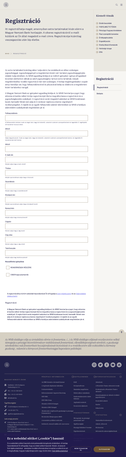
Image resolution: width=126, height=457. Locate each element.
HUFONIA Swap (47, 400)
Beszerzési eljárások (80, 406)
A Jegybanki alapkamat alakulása (52, 386)
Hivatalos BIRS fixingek (49, 407)
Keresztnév (9, 208)
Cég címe (8, 235)
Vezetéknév (10, 182)
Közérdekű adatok (102, 401)
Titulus (8, 168)
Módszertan (99, 427)
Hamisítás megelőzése (81, 389)
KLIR (75, 382)
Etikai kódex (100, 408)
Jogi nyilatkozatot (64, 294)
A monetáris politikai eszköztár (52, 420)
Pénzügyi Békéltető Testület (83, 427)
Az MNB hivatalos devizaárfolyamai (53, 382)
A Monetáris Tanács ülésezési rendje (108, 386)
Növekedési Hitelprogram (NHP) (52, 417)
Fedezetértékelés (47, 389)
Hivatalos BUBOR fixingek (50, 404)
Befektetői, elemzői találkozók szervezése (55, 424)
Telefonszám (10, 248)
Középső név (10, 195)
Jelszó (7, 129)
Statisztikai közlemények (104, 420)
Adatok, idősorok (101, 424)
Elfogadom (104, 449)
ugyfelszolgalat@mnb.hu (16, 414)
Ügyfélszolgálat (79, 424)
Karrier (98, 404)
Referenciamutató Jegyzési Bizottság (54, 393)
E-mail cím (9, 155)
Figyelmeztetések (79, 431)
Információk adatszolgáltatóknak (106, 431)
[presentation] (23, 284)
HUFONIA (45, 396)
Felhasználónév (11, 113)
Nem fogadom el (80, 449)
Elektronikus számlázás (82, 393)
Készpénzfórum (79, 386)
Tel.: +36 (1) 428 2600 (15, 391)
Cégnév (8, 222)
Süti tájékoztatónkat (60, 451)
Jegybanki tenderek (80, 402)
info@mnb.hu (12, 398)
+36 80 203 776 (13, 410)
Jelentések (99, 382)
